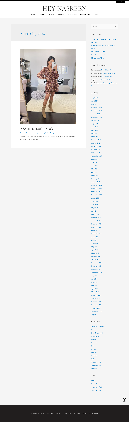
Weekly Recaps (96, 365)
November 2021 (96, 149)
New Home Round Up (98, 55)
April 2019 (94, 250)
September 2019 (96, 234)
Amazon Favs (85, 14)
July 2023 (94, 101)
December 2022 (96, 107)
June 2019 (94, 243)
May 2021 (94, 169)
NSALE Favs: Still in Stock (39, 128)
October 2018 (95, 269)
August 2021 (95, 159)
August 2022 (95, 120)
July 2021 (94, 162)
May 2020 (94, 208)
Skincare (94, 356)
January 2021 (95, 182)
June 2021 (94, 166)
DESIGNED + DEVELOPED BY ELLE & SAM (86, 413)
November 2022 (96, 111)
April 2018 (94, 289)
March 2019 (95, 253)
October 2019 (95, 230)
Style (33, 14)
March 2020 (95, 214)
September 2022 (96, 117)
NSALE (96, 14)
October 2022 (95, 114)
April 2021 (94, 172)
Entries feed (95, 384)
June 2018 (94, 282)
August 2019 (95, 237)
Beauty (51, 14)
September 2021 (96, 156)
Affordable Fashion (97, 326)
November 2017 (96, 305)
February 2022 (96, 140)
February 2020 (96, 217)
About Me (50, 413)
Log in (93, 380)
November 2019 (96, 227)
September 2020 (96, 195)
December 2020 (96, 185)
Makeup (93, 352)
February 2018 (96, 295)
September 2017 (96, 311)
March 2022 (95, 136)
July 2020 (94, 201)
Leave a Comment (26, 133)
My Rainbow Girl (106, 70)
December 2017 (96, 302)
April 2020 (94, 211)
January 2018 (95, 298)
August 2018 (95, 276)
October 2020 (96, 192)
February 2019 (96, 256)
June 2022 (94, 127)
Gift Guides (72, 14)
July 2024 (94, 98)
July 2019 (94, 240)
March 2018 (95, 292)
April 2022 (94, 133)
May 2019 (94, 247)
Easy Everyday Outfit (98, 51)
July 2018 (94, 279)
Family (93, 339)
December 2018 (96, 263)
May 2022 (94, 130)
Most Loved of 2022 (97, 58)
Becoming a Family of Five (109, 73)
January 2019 (95, 259)
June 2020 (94, 204)
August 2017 (95, 314)
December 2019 (96, 224)
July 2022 (94, 124)
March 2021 (95, 175)
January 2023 (95, 104)
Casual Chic (95, 336)
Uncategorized (96, 362)
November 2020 (96, 188)
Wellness (94, 369)
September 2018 (96, 272)
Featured (41, 133)
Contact (59, 413)
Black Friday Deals (97, 333)
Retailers (61, 14)
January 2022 (95, 143)
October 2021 (95, 153)
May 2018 (94, 285)
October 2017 (95, 308)
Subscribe (68, 413)
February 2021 (96, 179)
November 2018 (96, 266)
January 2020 (95, 221)
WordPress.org (96, 390)
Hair (92, 346)
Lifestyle (42, 14)
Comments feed (96, 387)
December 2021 (96, 146)
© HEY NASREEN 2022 (37, 413)
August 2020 (95, 198)
